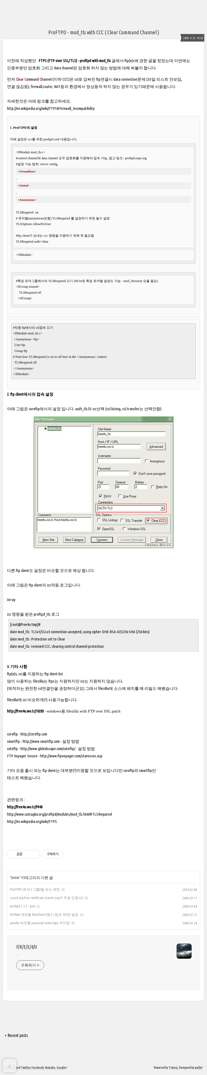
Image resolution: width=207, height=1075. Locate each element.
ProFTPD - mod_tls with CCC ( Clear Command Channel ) (103, 32)
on (36, 212)
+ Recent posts (16, 1035)
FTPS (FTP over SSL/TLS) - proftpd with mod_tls (75, 60)
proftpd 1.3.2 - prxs (22, 906)
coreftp (34, 408)
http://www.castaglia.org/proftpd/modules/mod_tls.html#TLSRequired (59, 814)
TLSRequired (25, 212)
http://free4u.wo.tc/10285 (25, 711)
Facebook (38, 1067)
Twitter (25, 1067)
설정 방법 (70, 741)
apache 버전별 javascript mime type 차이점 (40, 923)
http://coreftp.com (33, 734)
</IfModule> (24, 255)
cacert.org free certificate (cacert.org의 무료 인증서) (46, 898)
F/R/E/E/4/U (26, 946)
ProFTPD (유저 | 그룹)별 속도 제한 (35, 889)
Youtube (50, 1067)
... (17, 954)
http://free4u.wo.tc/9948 (24, 807)
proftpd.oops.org (136, 158)
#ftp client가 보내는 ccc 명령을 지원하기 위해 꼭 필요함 (55, 236)
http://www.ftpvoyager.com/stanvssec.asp (71, 756)
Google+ (62, 1067)
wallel (198, 1067)
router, (48, 86)
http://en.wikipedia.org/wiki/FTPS (32, 821)
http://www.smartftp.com (41, 741)
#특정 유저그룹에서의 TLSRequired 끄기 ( (45, 281)
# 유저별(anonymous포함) (34, 218)
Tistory (173, 1067)
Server (15, 878)
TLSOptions (24, 224)
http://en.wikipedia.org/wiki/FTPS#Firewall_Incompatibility (51, 108)
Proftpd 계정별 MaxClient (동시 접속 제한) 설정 (44, 914)
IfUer (78, 281)
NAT (57, 86)
